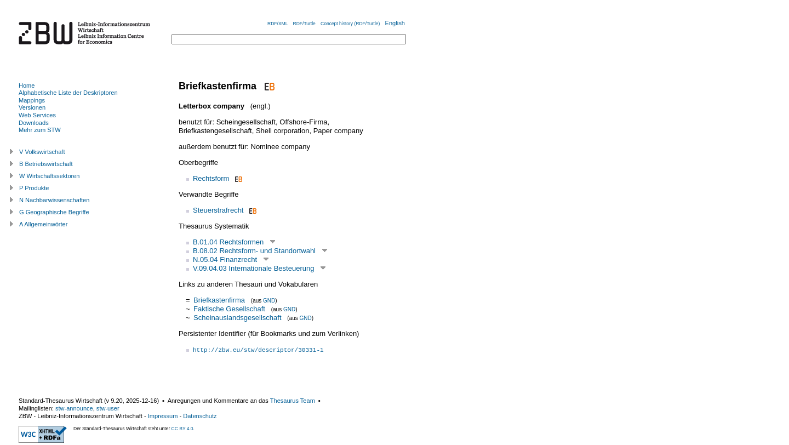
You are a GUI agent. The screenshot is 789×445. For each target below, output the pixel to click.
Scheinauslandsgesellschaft (237, 317)
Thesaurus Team (292, 400)
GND (269, 301)
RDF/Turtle (304, 23)
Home (27, 85)
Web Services (37, 115)
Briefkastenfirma (219, 300)
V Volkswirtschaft (42, 152)
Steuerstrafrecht (218, 210)
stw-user (107, 408)
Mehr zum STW (40, 130)
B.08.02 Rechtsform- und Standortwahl (254, 251)
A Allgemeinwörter (43, 224)
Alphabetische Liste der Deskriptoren (68, 92)
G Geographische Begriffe (54, 212)
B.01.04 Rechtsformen (228, 242)
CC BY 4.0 (182, 428)
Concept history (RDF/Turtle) (350, 23)
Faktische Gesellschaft (229, 309)
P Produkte (34, 188)
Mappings (32, 100)
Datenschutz (199, 416)
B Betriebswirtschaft (46, 164)
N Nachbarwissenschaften (54, 200)
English (395, 23)
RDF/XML (277, 23)
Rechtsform (211, 178)
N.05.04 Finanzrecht (225, 259)
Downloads (34, 122)
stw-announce (74, 408)
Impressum (163, 416)
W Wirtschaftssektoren (49, 176)
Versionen (32, 107)
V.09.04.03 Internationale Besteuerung (253, 268)
